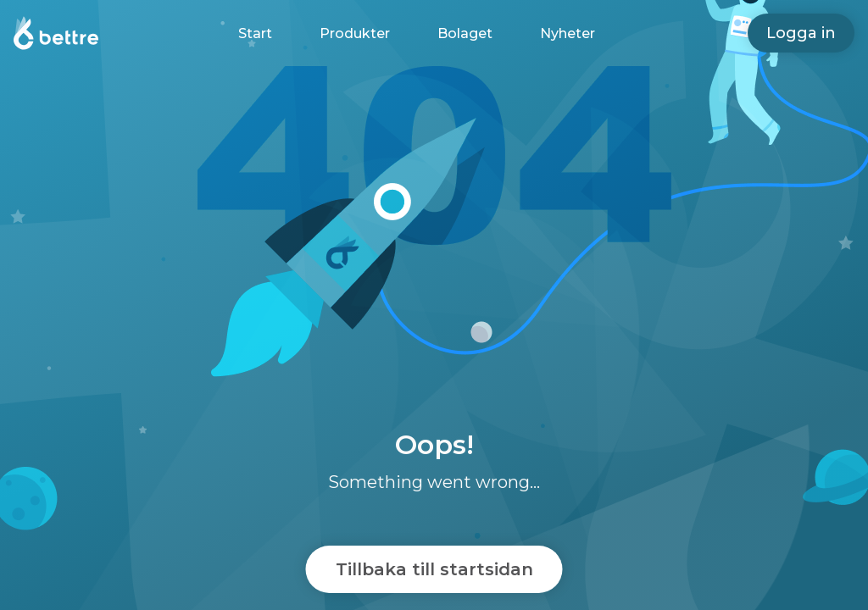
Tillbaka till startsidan (434, 569)
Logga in (801, 33)
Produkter (355, 33)
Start (255, 33)
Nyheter (567, 33)
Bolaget (464, 33)
